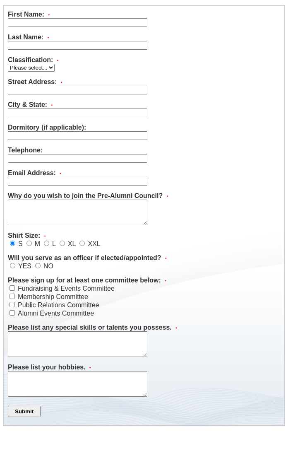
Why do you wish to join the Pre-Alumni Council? (88, 195)
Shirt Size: (27, 240)
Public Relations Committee (58, 310)
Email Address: (34, 172)
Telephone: (25, 150)
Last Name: (28, 37)
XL (72, 248)
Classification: (33, 59)
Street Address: (35, 81)
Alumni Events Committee (56, 318)
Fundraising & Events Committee (66, 293)
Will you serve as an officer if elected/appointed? (87, 262)
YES (24, 271)
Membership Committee (53, 301)
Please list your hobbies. (49, 377)
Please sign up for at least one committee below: (87, 285)
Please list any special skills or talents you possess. (92, 332)
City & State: (30, 104)
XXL (94, 248)
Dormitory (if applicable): (47, 127)
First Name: (29, 14)
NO (48, 271)
